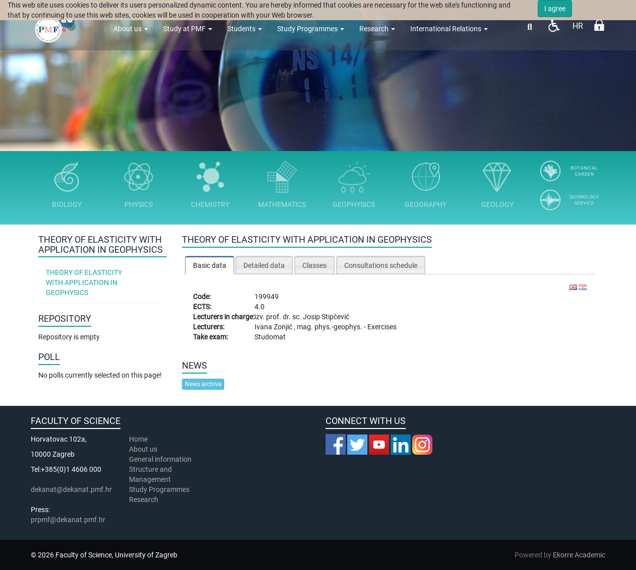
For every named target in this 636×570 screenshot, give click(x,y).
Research (377, 29)
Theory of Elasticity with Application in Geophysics (84, 282)
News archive (203, 384)
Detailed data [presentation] (264, 265)
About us (130, 29)
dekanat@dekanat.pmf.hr (71, 489)
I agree (554, 9)
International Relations (449, 29)
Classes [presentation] (314, 265)
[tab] (209, 265)
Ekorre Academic (579, 555)
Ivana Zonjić (274, 327)
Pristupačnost (553, 25)
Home (138, 439)
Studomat (270, 337)
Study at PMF (187, 29)
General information (160, 459)
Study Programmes (310, 29)
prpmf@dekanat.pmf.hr (68, 520)
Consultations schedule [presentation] (380, 265)
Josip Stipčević (326, 317)
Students (244, 29)
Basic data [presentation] (209, 265)
